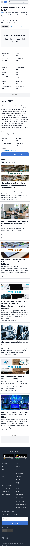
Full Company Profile (15, 154)
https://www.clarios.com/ (8, 150)
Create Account (20, 470)
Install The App (6, 495)
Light (4, 530)
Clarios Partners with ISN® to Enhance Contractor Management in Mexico (14, 262)
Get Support (5, 491)
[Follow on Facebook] (3, 538)
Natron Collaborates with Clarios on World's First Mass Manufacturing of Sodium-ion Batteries (14, 304)
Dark (10, 530)
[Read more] (5, 129)
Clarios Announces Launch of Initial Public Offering (12, 377)
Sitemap (18, 476)
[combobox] (18, 2)
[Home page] (5, 2)
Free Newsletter (6, 488)
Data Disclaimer (21, 504)
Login (18, 467)
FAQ (17, 483)
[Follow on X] (7, 538)
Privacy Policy (20, 501)
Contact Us (19, 495)
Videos (8, 162)
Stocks (3, 467)
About (18, 491)
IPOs (3, 470)
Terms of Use (20, 498)
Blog (3, 476)
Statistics (12, 26)
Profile (20, 26)
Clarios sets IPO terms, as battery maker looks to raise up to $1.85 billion (14, 414)
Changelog (19, 473)
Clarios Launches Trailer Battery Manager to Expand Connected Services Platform (14, 185)
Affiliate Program (21, 507)
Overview (5, 26)
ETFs (3, 473)
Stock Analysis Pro (7, 485)
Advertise (19, 479)
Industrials (19, 134)
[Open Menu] (2, 2)
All (3, 162)
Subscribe (15, 523)
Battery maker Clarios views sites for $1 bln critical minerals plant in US (15, 223)
